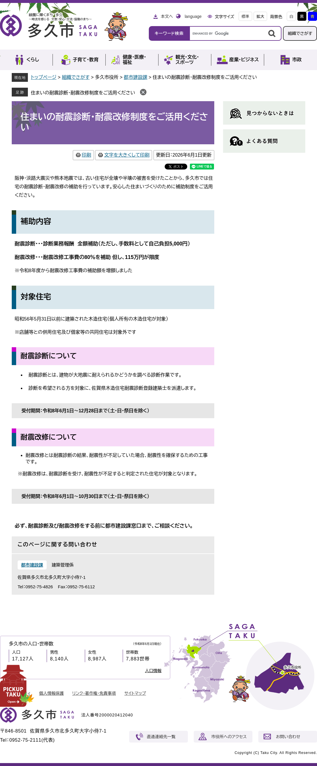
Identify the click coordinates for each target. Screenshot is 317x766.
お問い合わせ (288, 736)
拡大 (260, 16)
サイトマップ (135, 693)
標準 (245, 16)
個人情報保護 (51, 693)
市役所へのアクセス (229, 736)
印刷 (86, 154)
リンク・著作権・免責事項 (94, 693)
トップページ (43, 77)
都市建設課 (135, 77)
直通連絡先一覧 (161, 736)
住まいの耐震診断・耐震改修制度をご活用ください (83, 92)
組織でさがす (300, 33)
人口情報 (153, 670)
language (193, 16)
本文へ (167, 16)
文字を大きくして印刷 (126, 154)
